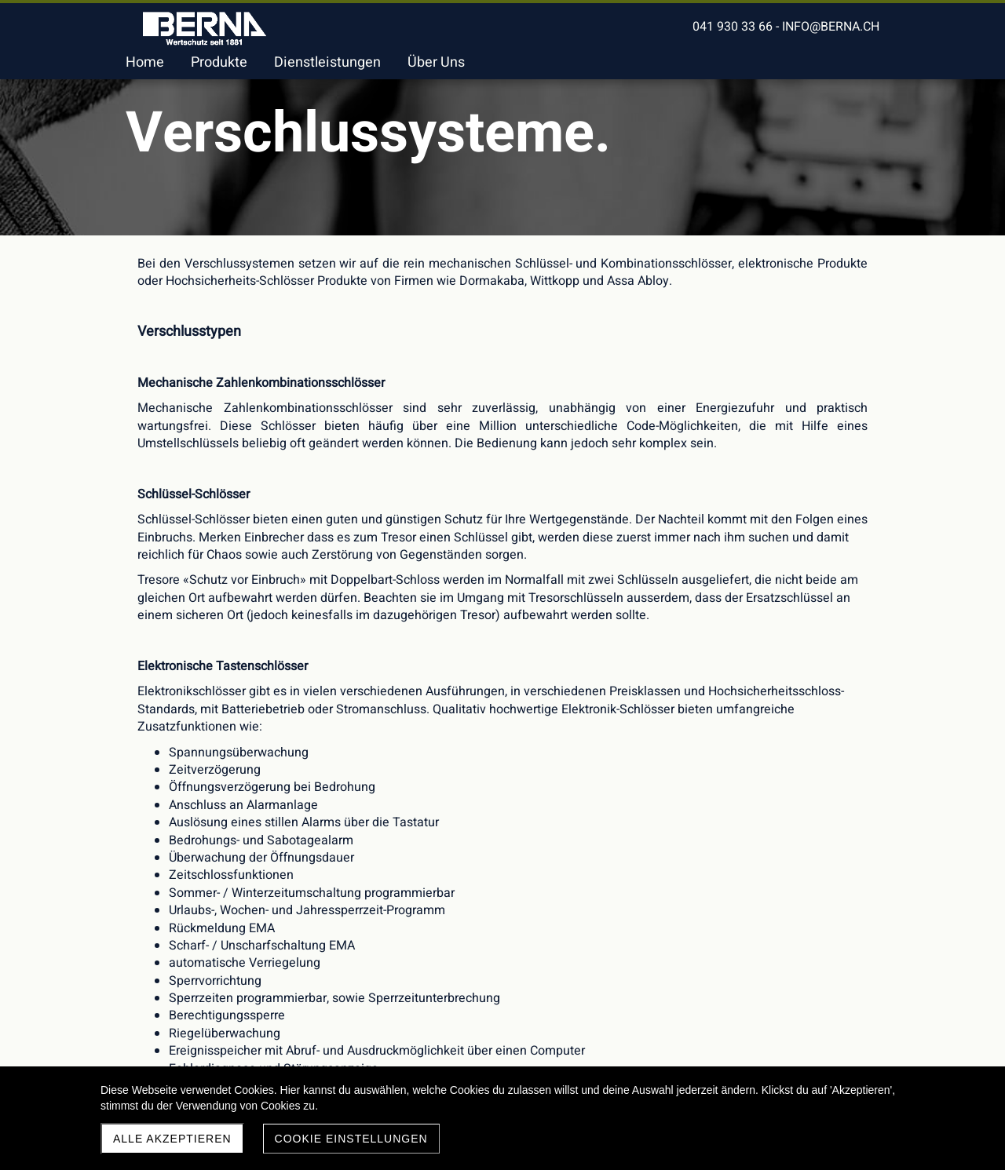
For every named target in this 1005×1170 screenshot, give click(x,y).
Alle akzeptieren (172, 1138)
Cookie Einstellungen (351, 1138)
